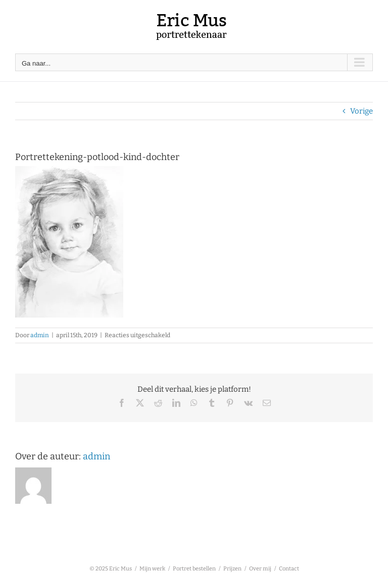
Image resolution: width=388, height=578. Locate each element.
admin (39, 335)
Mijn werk (152, 568)
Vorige (361, 111)
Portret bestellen (194, 568)
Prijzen (232, 568)
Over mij (260, 568)
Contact (289, 568)
